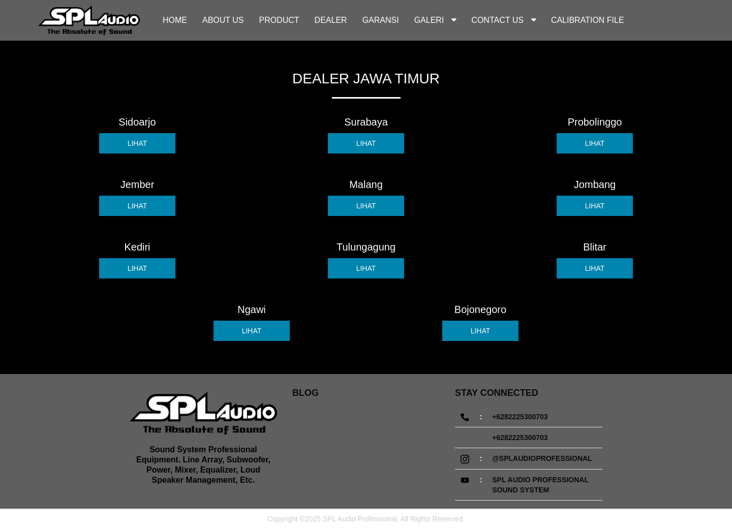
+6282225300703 (519, 417)
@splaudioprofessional (542, 458)
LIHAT (137, 143)
